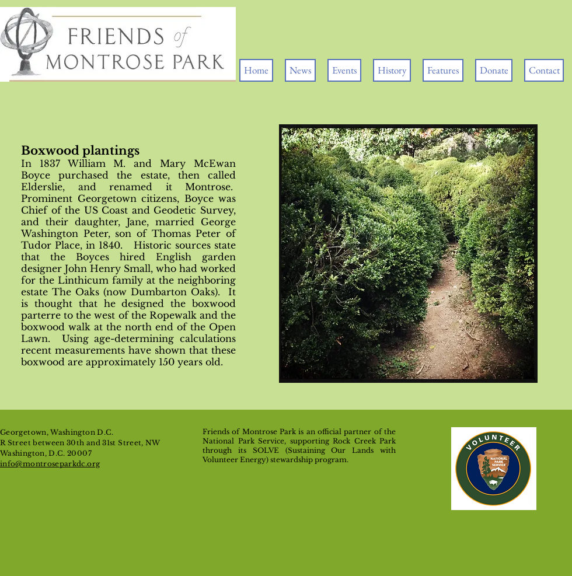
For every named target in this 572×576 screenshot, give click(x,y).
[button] (344, 70)
